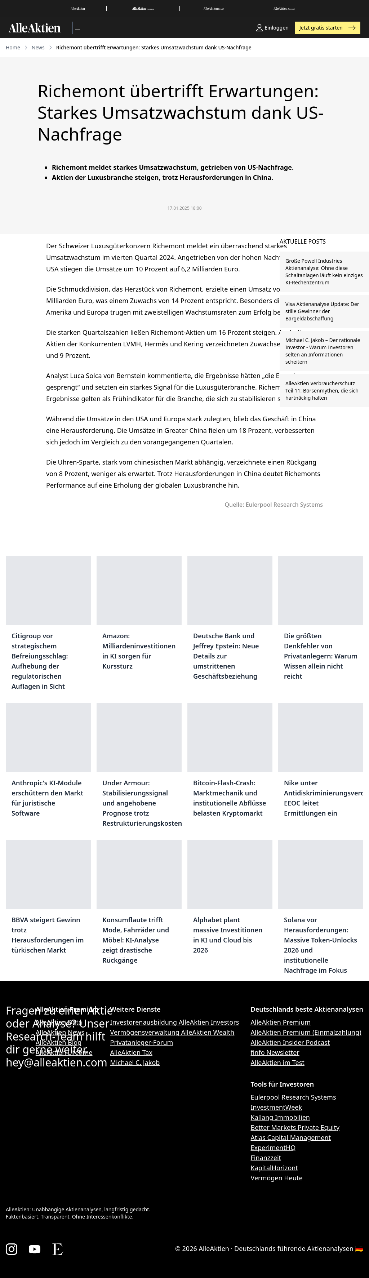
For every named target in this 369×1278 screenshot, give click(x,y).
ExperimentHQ (273, 1147)
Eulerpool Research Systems (293, 1097)
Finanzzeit (266, 1157)
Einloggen (272, 27)
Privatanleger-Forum (141, 1042)
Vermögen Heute (277, 1177)
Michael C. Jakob (135, 1062)
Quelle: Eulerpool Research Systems (274, 505)
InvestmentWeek (276, 1107)
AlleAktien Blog (58, 1042)
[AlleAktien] (35, 28)
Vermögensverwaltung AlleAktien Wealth (172, 1032)
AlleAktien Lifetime (64, 1052)
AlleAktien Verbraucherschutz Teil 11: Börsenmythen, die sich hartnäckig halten (322, 390)
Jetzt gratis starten (327, 27)
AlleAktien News (60, 1032)
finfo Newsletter (275, 1052)
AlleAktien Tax (131, 1052)
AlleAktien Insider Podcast (290, 1042)
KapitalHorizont (274, 1167)
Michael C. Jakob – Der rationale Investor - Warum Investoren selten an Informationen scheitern (322, 351)
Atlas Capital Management (291, 1137)
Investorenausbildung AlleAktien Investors (174, 1022)
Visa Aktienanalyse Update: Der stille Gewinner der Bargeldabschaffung (322, 311)
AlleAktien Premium (281, 1022)
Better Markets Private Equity (295, 1127)
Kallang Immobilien (280, 1117)
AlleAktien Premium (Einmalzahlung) (306, 1032)
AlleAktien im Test (277, 1062)
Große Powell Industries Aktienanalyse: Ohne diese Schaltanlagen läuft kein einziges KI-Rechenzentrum (324, 271)
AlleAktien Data (59, 1022)
